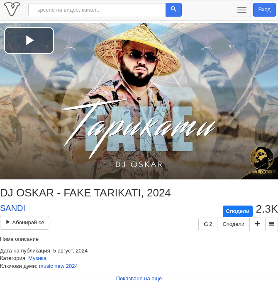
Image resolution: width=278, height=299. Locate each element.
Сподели (238, 211)
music (46, 266)
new (59, 266)
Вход (264, 9)
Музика (37, 258)
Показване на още (139, 278)
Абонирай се (24, 222)
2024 (72, 266)
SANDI (12, 208)
